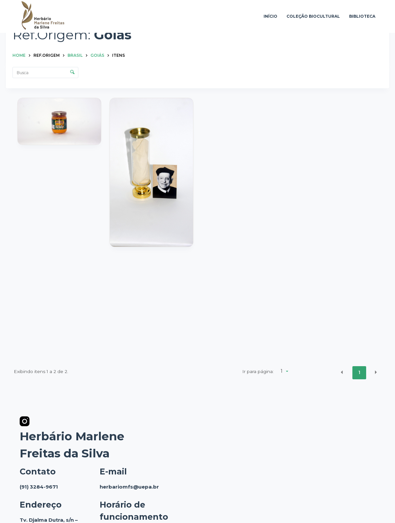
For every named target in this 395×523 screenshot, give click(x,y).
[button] (342, 372)
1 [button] (359, 372)
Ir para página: (258, 371)
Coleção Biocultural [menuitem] (313, 16)
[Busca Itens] (45, 72)
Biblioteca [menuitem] (362, 16)
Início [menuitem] (270, 16)
